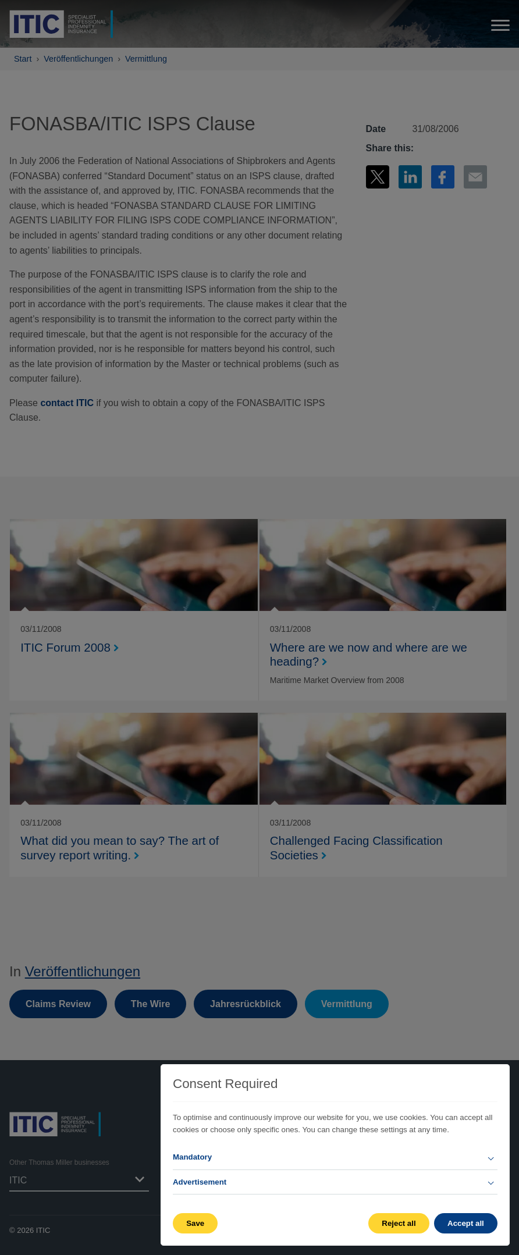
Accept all (465, 1223)
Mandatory (192, 1157)
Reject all (398, 1223)
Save (195, 1223)
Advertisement (199, 1182)
